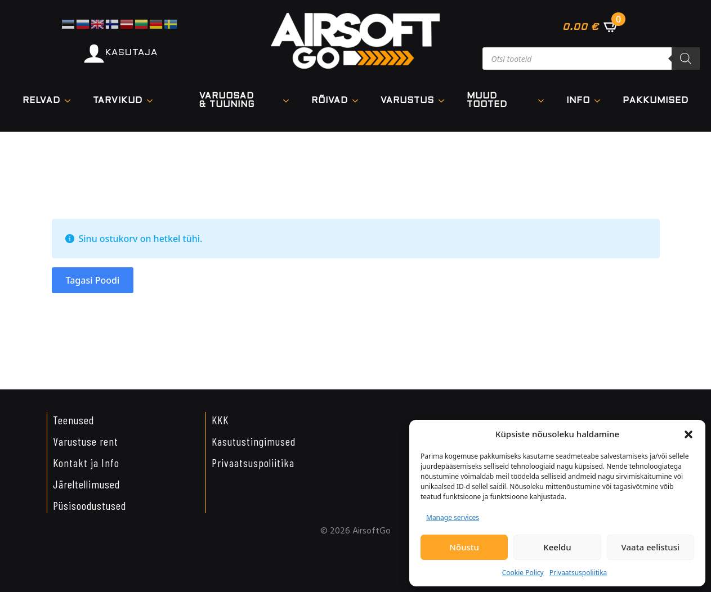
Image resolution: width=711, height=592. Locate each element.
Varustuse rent (85, 441)
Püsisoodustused (89, 505)
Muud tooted (487, 100)
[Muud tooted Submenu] (544, 100)
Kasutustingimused (254, 441)
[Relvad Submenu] (71, 101)
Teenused (73, 420)
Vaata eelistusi (650, 547)
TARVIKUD (117, 101)
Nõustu (464, 547)
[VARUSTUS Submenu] (444, 101)
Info (578, 101)
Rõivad (329, 101)
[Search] (686, 58)
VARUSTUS (407, 101)
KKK (220, 420)
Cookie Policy (523, 572)
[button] (688, 434)
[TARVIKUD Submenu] (153, 101)
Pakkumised (655, 101)
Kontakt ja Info (86, 462)
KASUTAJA (131, 52)
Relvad (41, 101)
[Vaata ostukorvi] (591, 26)
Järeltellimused (86, 484)
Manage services (452, 517)
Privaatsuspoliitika (578, 572)
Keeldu (557, 547)
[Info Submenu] (600, 101)
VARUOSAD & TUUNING (226, 100)
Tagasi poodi (93, 280)
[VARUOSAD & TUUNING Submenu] (289, 100)
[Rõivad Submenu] (358, 101)
